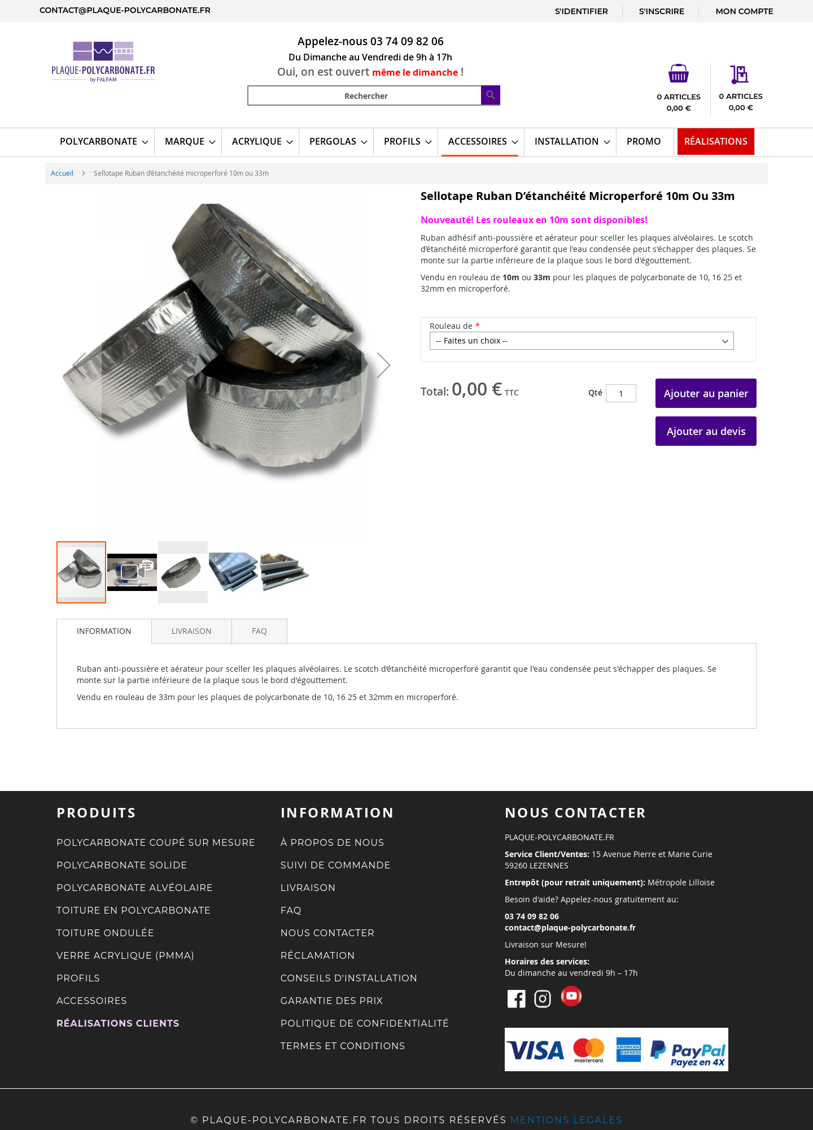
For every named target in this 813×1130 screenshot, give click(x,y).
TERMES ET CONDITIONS (343, 1046)
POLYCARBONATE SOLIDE (121, 865)
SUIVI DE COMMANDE (336, 865)
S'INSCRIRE (661, 11)
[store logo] (117, 61)
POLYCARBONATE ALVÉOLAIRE (134, 888)
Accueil (62, 172)
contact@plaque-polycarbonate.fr (125, 10)
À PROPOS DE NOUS (332, 842)
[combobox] (373, 95)
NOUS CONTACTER (328, 933)
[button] (79, 365)
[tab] (104, 631)
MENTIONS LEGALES (566, 1120)
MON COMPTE (744, 11)
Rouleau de (451, 325)
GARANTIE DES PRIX (332, 1001)
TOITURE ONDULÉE (105, 933)
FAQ (259, 630)
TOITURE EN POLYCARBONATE (133, 910)
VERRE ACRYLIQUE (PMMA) (125, 955)
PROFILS (78, 978)
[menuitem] (100, 141)
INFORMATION (104, 630)
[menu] (406, 142)
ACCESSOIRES (91, 1001)
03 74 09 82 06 (407, 41)
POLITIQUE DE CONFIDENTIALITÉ (365, 1023)
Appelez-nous (333, 41)
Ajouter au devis (706, 431)
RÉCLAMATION (318, 955)
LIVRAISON (192, 630)
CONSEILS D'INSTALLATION (349, 978)
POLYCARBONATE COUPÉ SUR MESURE (156, 842)
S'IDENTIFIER (581, 11)
